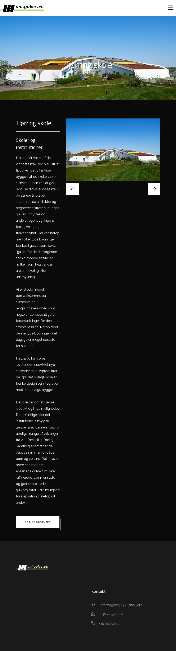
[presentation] (72, 189)
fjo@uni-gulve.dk (111, 614)
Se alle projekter (38, 522)
